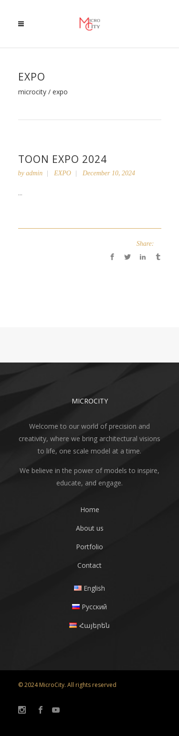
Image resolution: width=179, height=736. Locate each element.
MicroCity (32, 92)
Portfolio (89, 546)
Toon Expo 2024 (62, 159)
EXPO (62, 173)
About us (90, 528)
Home (89, 509)
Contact (89, 565)
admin (34, 173)
